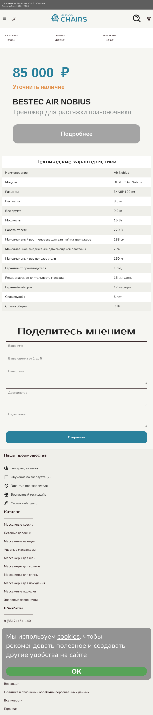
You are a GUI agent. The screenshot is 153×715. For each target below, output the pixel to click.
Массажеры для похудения (24, 583)
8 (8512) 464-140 (17, 621)
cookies (68, 636)
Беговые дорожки (17, 533)
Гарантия (11, 709)
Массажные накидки (19, 541)
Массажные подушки (20, 591)
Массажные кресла (18, 524)
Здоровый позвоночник (21, 600)
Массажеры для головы (22, 566)
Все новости (13, 700)
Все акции (11, 684)
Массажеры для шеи (19, 558)
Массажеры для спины (21, 575)
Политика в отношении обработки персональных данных (46, 692)
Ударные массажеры (20, 549)
